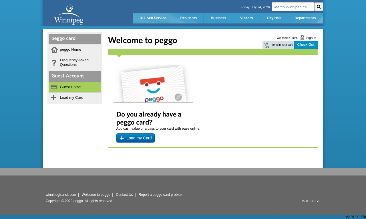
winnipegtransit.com (61, 195)
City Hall (274, 18)
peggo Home (70, 49)
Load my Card (71, 97)
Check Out (305, 45)
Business (218, 18)
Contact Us (124, 195)
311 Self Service (153, 18)
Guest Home (70, 87)
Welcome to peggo (96, 195)
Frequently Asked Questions (74, 62)
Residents (188, 18)
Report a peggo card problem (161, 195)
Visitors (246, 18)
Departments (305, 18)
